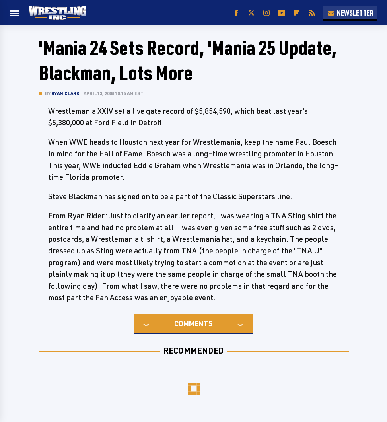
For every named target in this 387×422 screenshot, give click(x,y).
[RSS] (311, 13)
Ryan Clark (65, 93)
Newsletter (350, 12)
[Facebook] (236, 13)
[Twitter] (251, 13)
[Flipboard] (296, 13)
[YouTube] (281, 13)
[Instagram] (266, 13)
